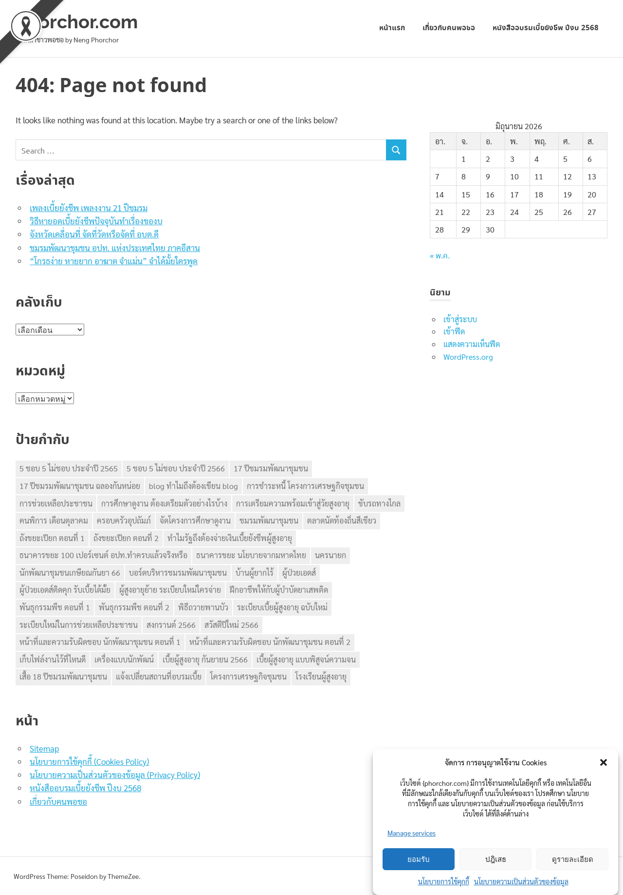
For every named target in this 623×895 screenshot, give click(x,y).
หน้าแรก (392, 28)
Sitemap (44, 748)
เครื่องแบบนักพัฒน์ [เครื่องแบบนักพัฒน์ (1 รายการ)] (124, 659)
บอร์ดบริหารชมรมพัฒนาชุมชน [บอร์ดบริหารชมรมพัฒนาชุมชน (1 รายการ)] (178, 572)
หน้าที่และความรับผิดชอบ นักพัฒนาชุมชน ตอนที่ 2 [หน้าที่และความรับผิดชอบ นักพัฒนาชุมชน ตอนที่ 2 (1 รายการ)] (269, 642)
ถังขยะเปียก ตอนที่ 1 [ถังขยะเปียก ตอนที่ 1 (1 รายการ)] (52, 538)
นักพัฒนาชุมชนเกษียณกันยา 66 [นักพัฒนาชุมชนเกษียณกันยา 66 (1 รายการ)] (69, 572)
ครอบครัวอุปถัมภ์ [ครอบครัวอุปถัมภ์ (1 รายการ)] (124, 520)
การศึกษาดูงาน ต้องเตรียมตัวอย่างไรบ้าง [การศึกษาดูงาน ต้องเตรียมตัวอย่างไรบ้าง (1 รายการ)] (164, 503)
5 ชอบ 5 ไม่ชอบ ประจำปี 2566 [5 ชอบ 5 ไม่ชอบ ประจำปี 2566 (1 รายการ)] (176, 468)
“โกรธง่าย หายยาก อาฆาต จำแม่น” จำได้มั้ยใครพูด (114, 260)
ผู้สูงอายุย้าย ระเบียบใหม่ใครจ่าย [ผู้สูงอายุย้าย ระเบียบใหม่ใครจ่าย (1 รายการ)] (170, 589)
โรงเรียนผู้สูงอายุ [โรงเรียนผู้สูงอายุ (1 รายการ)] (321, 676)
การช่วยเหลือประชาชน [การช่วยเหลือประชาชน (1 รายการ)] (55, 503)
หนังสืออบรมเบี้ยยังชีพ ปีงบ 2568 (546, 28)
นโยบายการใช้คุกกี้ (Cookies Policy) (89, 761)
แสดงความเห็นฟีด (471, 344)
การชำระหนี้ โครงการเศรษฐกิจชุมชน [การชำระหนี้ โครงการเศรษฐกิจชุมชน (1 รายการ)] (305, 486)
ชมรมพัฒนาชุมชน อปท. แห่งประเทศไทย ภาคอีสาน (115, 247)
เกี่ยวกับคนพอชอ (448, 28)
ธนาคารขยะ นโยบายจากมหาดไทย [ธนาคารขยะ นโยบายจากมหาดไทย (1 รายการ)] (251, 555)
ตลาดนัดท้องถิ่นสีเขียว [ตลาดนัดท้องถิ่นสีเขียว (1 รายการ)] (341, 520)
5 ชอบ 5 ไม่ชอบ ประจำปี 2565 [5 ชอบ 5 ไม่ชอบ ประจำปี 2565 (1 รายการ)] (68, 468)
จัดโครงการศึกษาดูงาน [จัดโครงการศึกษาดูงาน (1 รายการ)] (195, 520)
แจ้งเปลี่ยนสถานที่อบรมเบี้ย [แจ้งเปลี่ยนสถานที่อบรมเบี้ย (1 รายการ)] (159, 676)
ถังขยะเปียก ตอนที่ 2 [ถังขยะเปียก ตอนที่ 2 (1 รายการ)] (126, 538)
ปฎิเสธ (495, 859)
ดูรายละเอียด (572, 859)
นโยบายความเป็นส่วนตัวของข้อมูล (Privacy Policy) (115, 774)
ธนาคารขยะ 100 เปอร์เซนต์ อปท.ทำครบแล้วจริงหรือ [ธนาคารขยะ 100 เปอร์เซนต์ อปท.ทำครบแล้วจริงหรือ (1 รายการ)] (103, 555)
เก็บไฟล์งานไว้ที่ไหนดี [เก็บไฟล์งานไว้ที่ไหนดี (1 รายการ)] (52, 659)
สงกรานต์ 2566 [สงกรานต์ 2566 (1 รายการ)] (171, 625)
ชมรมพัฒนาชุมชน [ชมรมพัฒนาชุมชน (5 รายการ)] (268, 520)
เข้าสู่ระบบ (460, 319)
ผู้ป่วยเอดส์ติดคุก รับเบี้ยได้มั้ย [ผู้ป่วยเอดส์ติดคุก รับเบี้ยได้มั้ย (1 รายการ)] (64, 589)
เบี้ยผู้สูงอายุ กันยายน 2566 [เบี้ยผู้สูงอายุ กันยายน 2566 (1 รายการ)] (205, 659)
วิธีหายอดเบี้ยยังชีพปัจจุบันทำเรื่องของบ (96, 220)
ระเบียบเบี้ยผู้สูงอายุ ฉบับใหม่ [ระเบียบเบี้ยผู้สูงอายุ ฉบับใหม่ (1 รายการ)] (282, 607)
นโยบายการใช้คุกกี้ (443, 881)
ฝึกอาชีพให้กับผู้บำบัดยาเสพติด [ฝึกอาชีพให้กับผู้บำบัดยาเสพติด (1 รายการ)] (279, 589)
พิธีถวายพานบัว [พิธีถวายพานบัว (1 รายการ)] (203, 607)
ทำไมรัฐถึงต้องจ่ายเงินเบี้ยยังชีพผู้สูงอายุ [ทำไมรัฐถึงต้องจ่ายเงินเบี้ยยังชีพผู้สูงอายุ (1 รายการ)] (229, 538)
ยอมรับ (418, 859)
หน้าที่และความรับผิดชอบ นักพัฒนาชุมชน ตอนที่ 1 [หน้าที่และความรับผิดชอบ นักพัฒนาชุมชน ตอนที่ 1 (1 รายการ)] (100, 642)
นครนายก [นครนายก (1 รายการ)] (330, 555)
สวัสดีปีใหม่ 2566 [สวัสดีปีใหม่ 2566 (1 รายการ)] (231, 625)
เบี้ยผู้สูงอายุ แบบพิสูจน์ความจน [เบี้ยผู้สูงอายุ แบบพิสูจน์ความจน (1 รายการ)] (306, 659)
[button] (603, 762)
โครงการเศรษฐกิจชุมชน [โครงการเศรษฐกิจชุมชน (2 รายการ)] (248, 676)
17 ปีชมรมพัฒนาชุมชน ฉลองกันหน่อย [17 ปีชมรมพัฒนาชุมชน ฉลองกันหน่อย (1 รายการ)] (79, 486)
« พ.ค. (440, 256)
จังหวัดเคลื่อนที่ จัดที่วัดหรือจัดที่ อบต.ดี (94, 234)
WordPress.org (468, 356)
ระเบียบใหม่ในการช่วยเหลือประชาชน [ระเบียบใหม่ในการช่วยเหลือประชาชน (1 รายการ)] (78, 625)
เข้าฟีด (454, 331)
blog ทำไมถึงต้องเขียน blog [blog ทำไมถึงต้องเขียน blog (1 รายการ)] (193, 486)
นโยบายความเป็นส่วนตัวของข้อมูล (521, 881)
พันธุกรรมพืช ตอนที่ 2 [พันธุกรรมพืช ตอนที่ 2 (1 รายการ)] (134, 607)
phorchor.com (77, 22)
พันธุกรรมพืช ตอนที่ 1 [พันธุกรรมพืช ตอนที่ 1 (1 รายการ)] (54, 607)
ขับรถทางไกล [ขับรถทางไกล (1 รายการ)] (379, 503)
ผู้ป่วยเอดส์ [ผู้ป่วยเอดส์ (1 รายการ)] (299, 572)
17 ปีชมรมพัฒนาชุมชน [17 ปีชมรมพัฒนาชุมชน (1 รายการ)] (271, 468)
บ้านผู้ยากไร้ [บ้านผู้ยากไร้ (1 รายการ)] (255, 572)
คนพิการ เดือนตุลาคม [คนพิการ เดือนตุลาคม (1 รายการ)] (53, 520)
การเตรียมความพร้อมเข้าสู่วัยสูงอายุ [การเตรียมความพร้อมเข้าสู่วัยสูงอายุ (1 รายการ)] (292, 503)
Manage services (411, 832)
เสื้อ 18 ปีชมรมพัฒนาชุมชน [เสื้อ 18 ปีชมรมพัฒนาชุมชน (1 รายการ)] (63, 676)
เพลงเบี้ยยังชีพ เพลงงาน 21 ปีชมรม (88, 207)
